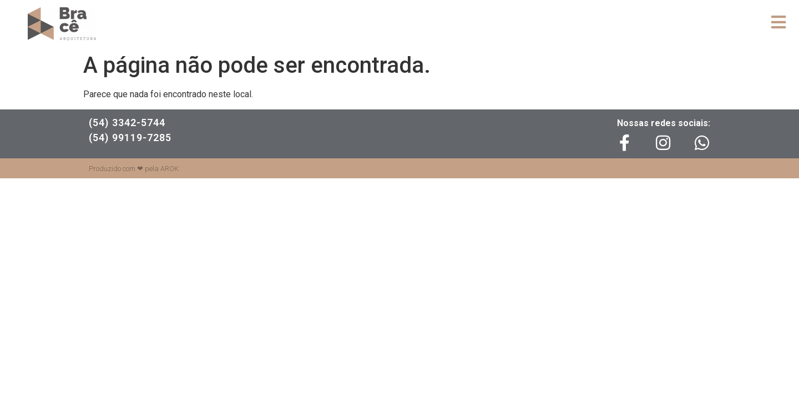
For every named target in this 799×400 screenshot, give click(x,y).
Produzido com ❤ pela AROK (134, 168)
